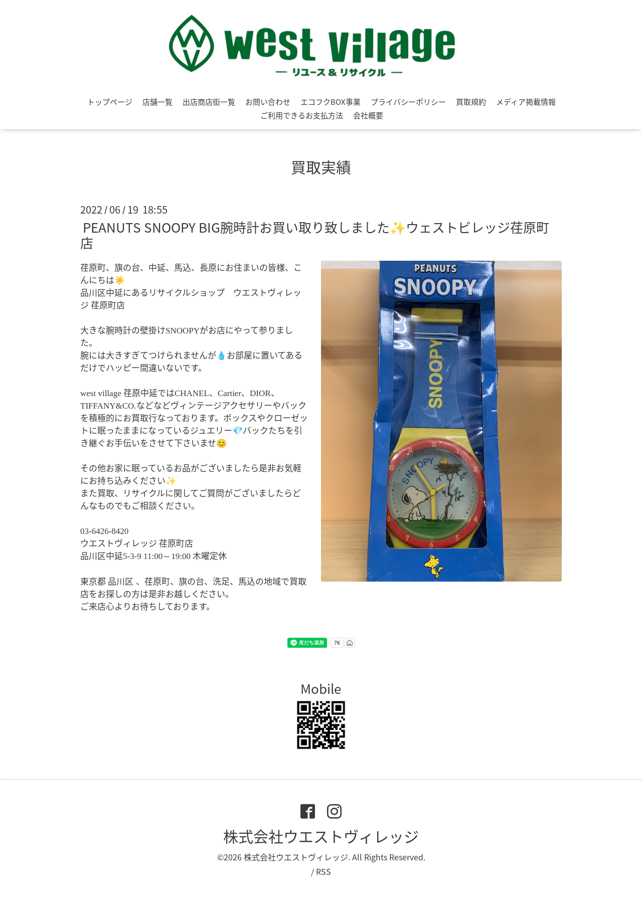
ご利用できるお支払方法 (301, 115)
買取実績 (321, 166)
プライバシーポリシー (408, 101)
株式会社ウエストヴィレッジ (321, 836)
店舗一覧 (157, 101)
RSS (323, 871)
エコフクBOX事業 (330, 101)
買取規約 (471, 101)
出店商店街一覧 (209, 101)
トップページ (109, 101)
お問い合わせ (267, 101)
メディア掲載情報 (526, 101)
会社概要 (368, 115)
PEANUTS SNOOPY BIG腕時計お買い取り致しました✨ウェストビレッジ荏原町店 (314, 235)
